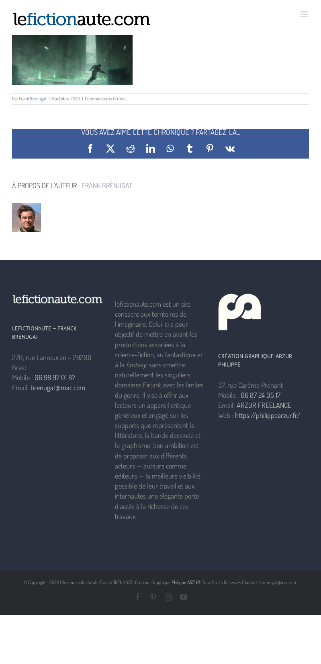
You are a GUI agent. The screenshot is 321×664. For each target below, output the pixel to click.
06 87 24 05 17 (260, 395)
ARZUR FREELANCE (264, 405)
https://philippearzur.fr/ (268, 415)
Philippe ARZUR (186, 582)
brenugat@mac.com (58, 387)
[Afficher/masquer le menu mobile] (305, 14)
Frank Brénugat (33, 99)
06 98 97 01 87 (55, 377)
